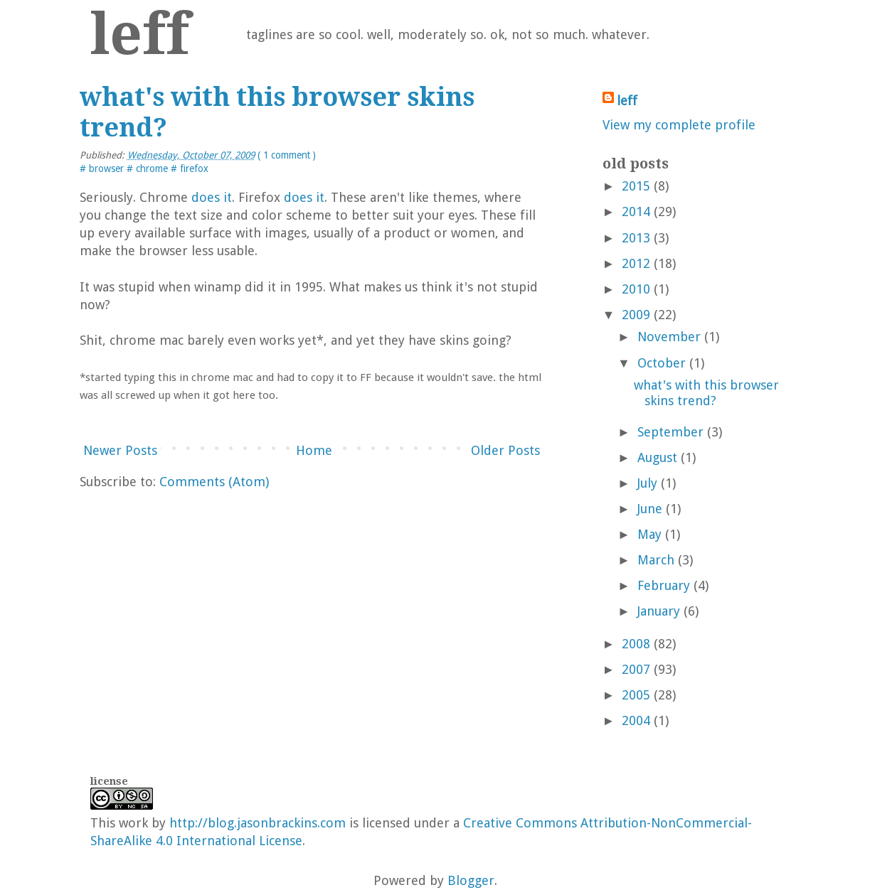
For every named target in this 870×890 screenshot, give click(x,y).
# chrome (149, 168)
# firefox (189, 168)
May (649, 534)
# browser (103, 168)
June (649, 508)
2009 (636, 314)
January (658, 611)
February (663, 585)
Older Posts (505, 450)
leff (139, 34)
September (670, 431)
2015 (636, 185)
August (657, 457)
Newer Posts (120, 450)
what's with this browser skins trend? (706, 392)
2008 (636, 643)
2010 (636, 289)
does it (211, 197)
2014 (636, 211)
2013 (636, 237)
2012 (636, 263)
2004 (636, 720)
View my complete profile (679, 124)
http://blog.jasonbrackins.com (257, 822)
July (647, 483)
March (655, 559)
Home (314, 450)
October (661, 362)
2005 (636, 694)
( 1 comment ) (287, 155)
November (669, 336)
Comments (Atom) (214, 481)
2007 (636, 669)
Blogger (470, 880)
